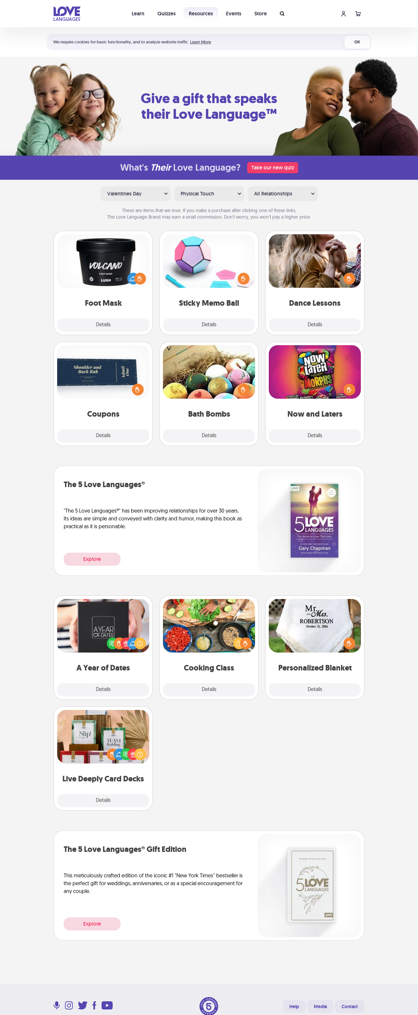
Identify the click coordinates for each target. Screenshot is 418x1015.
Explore (92, 559)
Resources (201, 13)
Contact (350, 1006)
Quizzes (166, 13)
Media (320, 1006)
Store (260, 13)
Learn (138, 13)
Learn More (200, 42)
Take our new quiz (272, 167)
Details (103, 325)
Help (294, 1006)
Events (233, 13)
